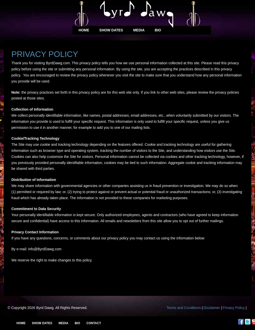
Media (138, 30)
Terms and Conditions (184, 308)
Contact (93, 323)
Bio (158, 30)
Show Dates (111, 30)
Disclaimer (211, 308)
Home (84, 30)
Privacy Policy (234, 308)
